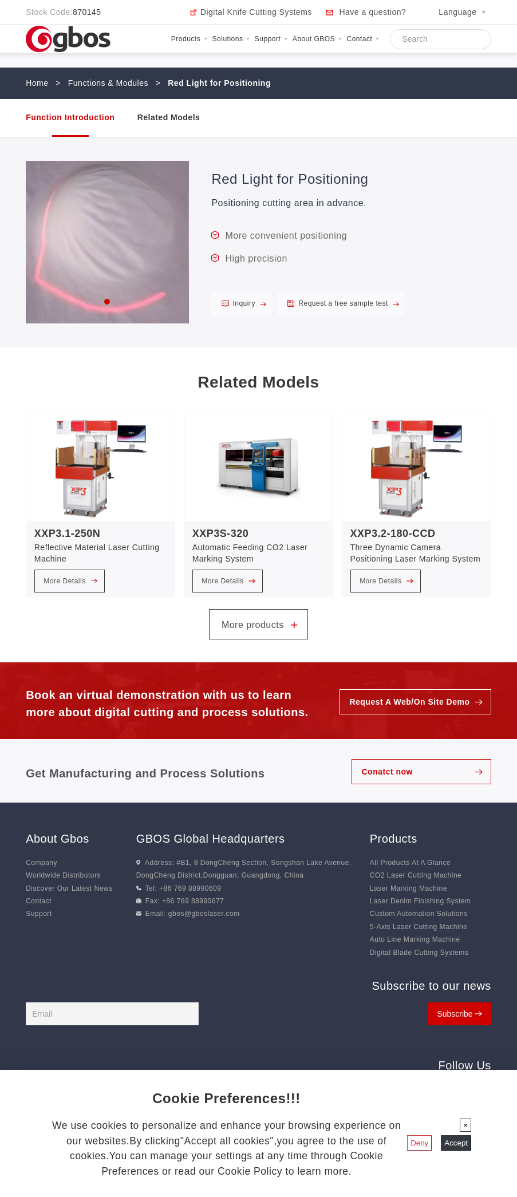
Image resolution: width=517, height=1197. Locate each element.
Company (41, 863)
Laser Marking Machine (408, 888)
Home (37, 83)
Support (271, 39)
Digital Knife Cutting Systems (256, 12)
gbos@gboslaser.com (204, 914)
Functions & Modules (108, 83)
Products (189, 39)
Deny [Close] (419, 1143)
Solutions (231, 39)
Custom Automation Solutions (419, 914)
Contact (363, 39)
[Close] (465, 1125)
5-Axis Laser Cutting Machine (419, 927)
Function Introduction (70, 117)
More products (260, 625)
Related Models (168, 117)
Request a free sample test (348, 303)
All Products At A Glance (410, 863)
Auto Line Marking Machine (415, 939)
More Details (70, 581)
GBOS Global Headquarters (210, 838)
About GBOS (317, 39)
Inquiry (249, 303)
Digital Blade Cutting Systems (419, 953)
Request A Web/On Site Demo (409, 701)
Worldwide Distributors (63, 875)
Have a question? (372, 12)
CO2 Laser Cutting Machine (416, 875)
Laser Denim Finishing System (420, 901)
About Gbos (57, 838)
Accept (456, 1143)
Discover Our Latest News (69, 888)
